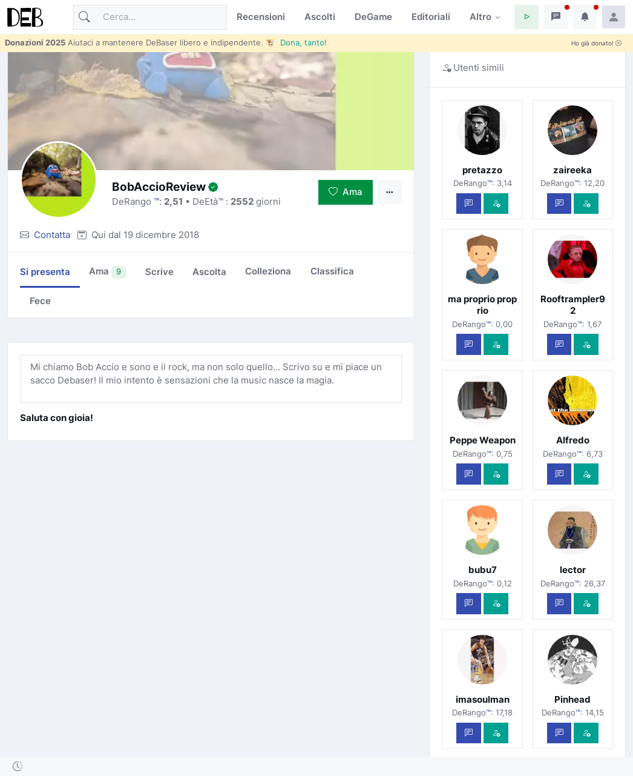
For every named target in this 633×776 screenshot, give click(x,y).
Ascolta (209, 271)
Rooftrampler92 (572, 304)
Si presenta (45, 271)
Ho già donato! (596, 43)
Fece (40, 301)
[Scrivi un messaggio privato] (468, 203)
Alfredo (572, 440)
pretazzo (482, 170)
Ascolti (319, 16)
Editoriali (431, 16)
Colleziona (268, 271)
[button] (526, 17)
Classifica (332, 271)
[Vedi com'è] (496, 203)
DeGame (373, 16)
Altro (480, 16)
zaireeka (572, 170)
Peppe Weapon (483, 440)
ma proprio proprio (482, 304)
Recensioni (261, 16)
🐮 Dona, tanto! (296, 42)
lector (573, 569)
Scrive (159, 271)
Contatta (52, 234)
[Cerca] (150, 17)
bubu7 (482, 569)
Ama (345, 191)
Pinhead (572, 699)
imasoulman (483, 699)
